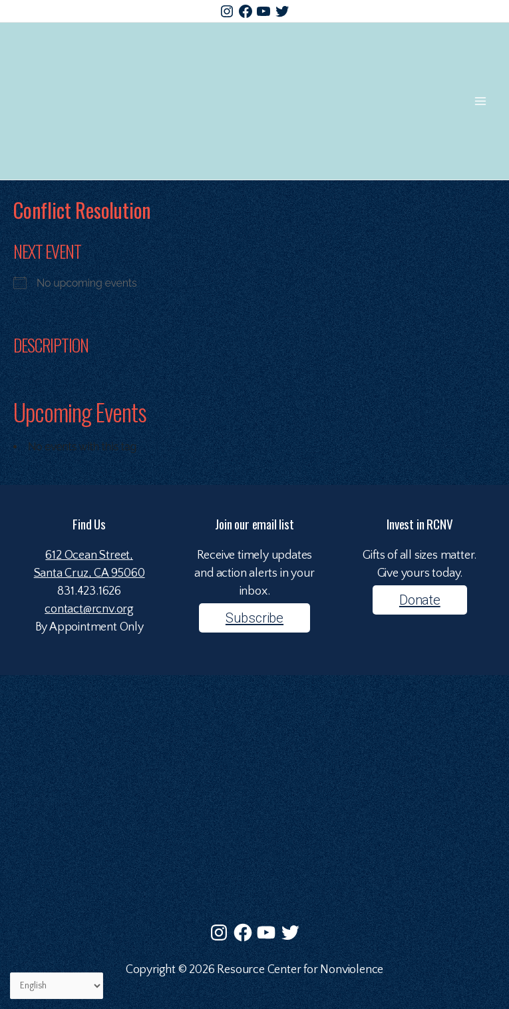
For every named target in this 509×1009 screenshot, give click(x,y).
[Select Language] (56, 986)
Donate (419, 600)
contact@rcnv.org (89, 609)
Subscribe (254, 618)
